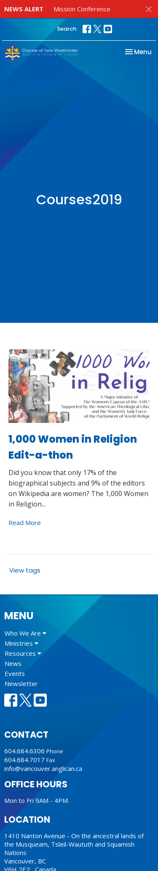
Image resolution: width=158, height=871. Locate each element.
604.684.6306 (24, 751)
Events (15, 673)
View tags (24, 570)
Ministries (21, 643)
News (13, 663)
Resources (23, 653)
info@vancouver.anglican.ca (43, 768)
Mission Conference (82, 9)
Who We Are (25, 633)
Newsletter (21, 683)
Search (66, 29)
